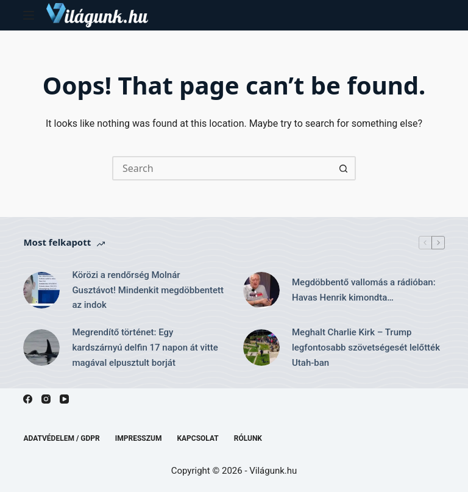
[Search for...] (222, 168)
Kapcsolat (197, 438)
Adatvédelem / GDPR (61, 438)
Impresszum (138, 438)
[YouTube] (64, 399)
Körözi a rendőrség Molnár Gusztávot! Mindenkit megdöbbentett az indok (148, 290)
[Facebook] (27, 399)
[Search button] (344, 168)
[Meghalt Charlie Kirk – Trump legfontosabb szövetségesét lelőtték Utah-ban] (261, 347)
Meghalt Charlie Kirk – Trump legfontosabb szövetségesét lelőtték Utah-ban (366, 347)
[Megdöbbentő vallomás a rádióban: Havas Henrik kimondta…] (261, 290)
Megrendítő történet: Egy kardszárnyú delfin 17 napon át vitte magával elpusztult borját (145, 347)
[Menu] (28, 15)
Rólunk (248, 438)
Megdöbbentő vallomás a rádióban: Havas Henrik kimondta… (364, 290)
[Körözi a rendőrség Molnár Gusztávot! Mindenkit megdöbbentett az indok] (41, 290)
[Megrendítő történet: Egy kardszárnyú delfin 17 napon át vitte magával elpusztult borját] (41, 347)
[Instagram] (46, 399)
